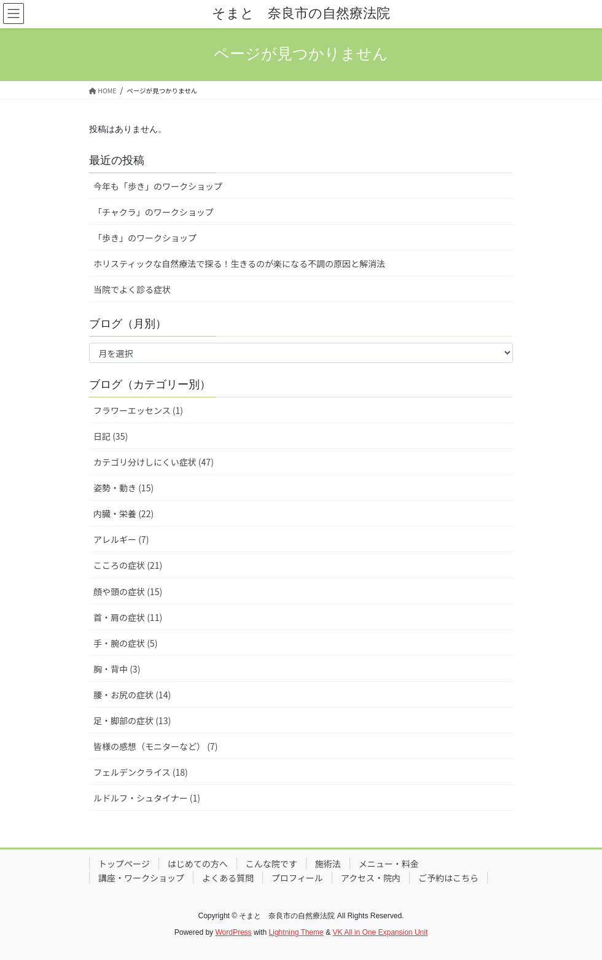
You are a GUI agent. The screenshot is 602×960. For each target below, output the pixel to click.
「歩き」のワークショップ (145, 238)
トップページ (124, 863)
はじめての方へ (198, 863)
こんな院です (271, 863)
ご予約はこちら (448, 878)
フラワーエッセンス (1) (138, 410)
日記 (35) (110, 436)
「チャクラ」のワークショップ (153, 212)
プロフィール (297, 878)
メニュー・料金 (389, 863)
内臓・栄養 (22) (123, 513)
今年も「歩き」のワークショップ (157, 186)
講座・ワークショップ (141, 878)
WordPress (233, 932)
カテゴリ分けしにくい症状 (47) (153, 462)
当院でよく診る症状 (132, 289)
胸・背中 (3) (116, 669)
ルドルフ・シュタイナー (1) (146, 798)
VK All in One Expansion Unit (380, 932)
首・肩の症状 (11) (127, 617)
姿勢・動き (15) (123, 488)
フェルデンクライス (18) (140, 772)
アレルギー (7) (121, 539)
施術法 (328, 863)
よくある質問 (228, 878)
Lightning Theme (296, 932)
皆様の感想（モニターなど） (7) (155, 746)
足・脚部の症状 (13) (132, 720)
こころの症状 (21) (127, 565)
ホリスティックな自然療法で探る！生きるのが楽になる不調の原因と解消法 (239, 263)
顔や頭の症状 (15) (127, 591)
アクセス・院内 (371, 878)
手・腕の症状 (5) (125, 643)
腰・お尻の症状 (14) (132, 695)
